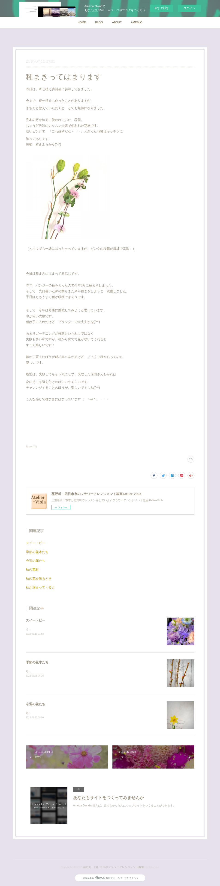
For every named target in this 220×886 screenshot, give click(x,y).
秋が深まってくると (40, 587)
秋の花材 (32, 569)
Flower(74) (31, 446)
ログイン (189, 8)
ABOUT (117, 22)
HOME (82, 22)
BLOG (99, 22)
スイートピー (35, 543)
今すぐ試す (161, 8)
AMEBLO (136, 22)
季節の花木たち (37, 552)
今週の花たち (35, 561)
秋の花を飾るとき (39, 578)
